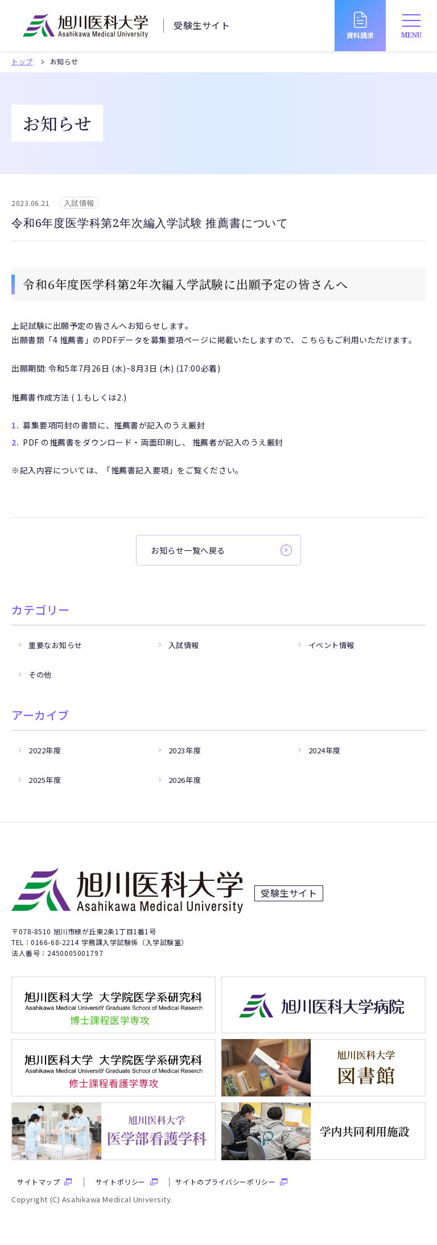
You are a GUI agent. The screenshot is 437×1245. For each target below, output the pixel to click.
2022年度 (44, 750)
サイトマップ (38, 1181)
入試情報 (183, 645)
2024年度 (324, 750)
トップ (22, 61)
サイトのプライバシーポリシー (225, 1181)
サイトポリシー (121, 1181)
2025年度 (44, 779)
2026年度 (184, 779)
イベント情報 (331, 645)
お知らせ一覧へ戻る (188, 550)
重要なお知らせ (55, 645)
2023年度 (184, 750)
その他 (40, 674)
